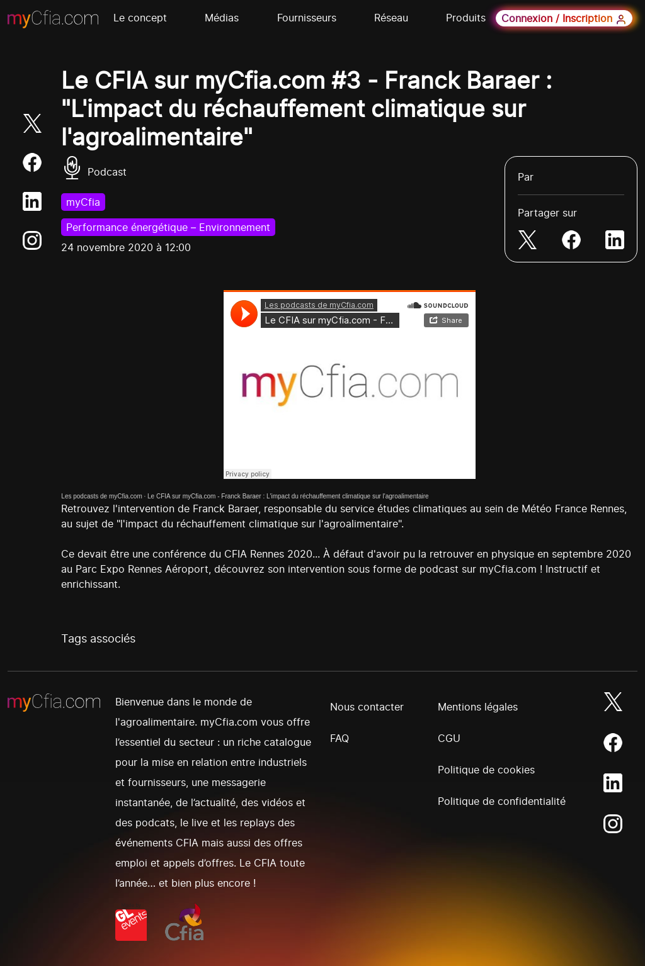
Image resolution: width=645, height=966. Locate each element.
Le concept (140, 17)
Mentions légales (478, 706)
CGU (449, 738)
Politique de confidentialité (502, 801)
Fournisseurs (306, 17)
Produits (466, 17)
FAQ (339, 738)
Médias (222, 17)
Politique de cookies (486, 769)
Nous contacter (367, 706)
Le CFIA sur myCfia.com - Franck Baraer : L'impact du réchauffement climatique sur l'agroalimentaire (288, 496)
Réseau (391, 17)
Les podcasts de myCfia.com (101, 496)
